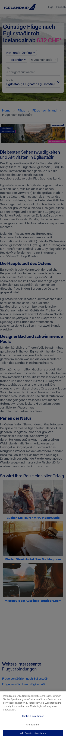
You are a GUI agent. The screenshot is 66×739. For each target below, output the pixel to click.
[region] (33, 715)
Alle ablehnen (33, 724)
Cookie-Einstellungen (33, 716)
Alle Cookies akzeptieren (33, 733)
